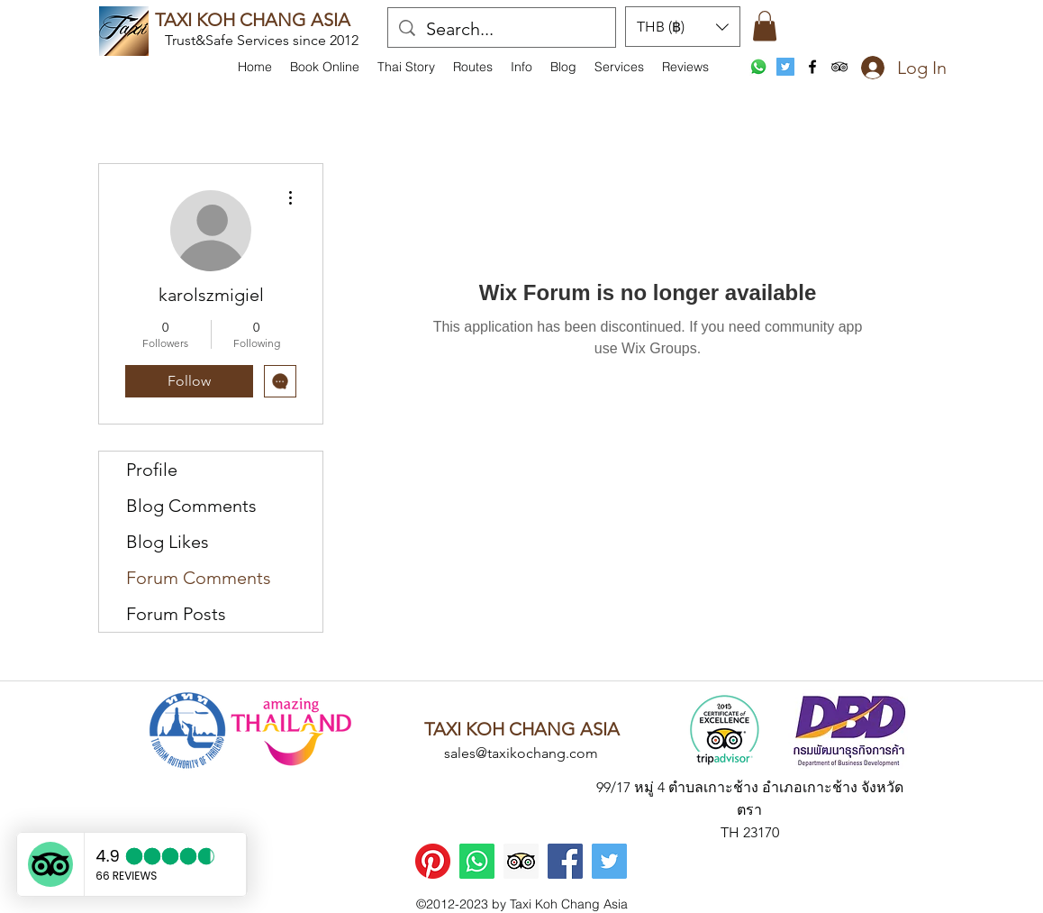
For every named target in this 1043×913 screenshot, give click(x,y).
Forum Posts (176, 614)
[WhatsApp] (758, 67)
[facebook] (812, 67)
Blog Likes (167, 541)
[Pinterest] (432, 861)
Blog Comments (191, 505)
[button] (521, 66)
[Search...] (501, 29)
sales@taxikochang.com (521, 753)
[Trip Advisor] (521, 861)
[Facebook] (565, 861)
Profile (151, 469)
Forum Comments (198, 578)
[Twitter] (609, 861)
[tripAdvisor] (839, 67)
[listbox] (682, 26)
